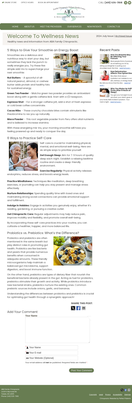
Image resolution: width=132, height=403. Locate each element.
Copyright (93, 394)
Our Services (74, 26)
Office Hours (27, 2)
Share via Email (84, 308)
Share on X (73, 308)
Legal (101, 394)
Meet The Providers (50, 26)
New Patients (94, 26)
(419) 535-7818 (113, 3)
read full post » (125, 68)
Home (15, 26)
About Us (29, 26)
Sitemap (127, 394)
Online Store (9, 2)
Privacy (108, 394)
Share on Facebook (78, 308)
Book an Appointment (48, 2)
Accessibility (117, 394)
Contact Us (113, 26)
